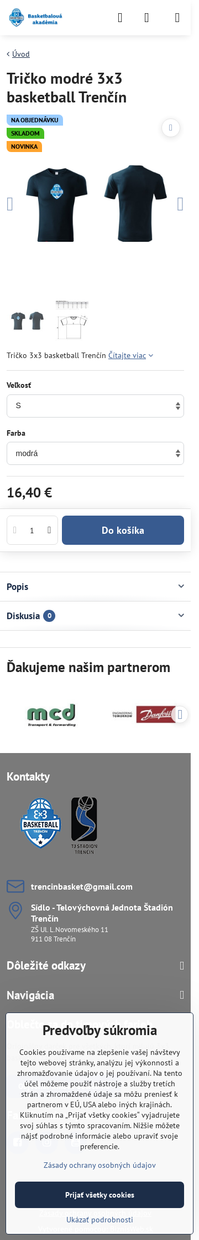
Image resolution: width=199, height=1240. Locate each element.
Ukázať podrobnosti (99, 1220)
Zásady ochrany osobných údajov (100, 1165)
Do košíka (123, 530)
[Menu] (177, 18)
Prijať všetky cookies (99, 1195)
